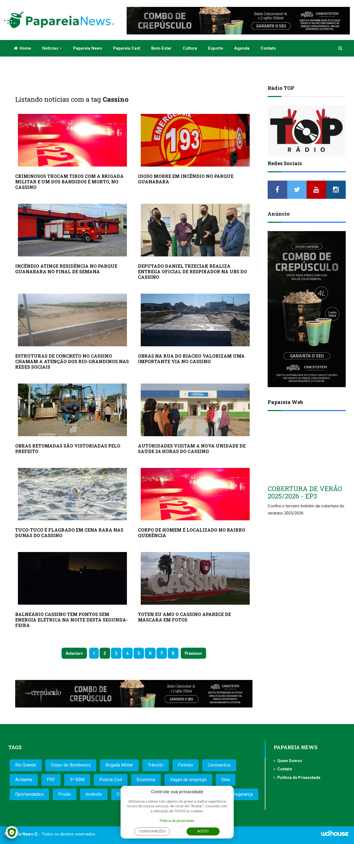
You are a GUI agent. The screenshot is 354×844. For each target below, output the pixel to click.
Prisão (64, 794)
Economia (146, 779)
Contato (268, 48)
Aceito (203, 831)
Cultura (190, 48)
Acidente (23, 779)
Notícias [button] (52, 48)
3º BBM (77, 779)
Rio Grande (25, 765)
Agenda (241, 48)
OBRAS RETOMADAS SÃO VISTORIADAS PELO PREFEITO (67, 448)
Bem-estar (161, 48)
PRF (51, 779)
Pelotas (185, 765)
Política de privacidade (177, 821)
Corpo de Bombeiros (71, 765)
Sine (225, 779)
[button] (340, 48)
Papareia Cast (126, 48)
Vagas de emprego (188, 779)
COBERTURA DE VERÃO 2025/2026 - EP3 (305, 492)
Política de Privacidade (298, 777)
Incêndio (94, 794)
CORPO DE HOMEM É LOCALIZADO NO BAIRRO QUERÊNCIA (191, 532)
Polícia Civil (110, 779)
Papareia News (87, 48)
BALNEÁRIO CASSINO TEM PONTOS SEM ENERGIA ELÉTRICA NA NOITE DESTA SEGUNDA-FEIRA (71, 619)
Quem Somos (289, 761)
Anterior (73, 653)
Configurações (152, 831)
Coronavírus (219, 765)
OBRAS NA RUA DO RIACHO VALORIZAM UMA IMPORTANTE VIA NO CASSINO (191, 358)
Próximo (192, 653)
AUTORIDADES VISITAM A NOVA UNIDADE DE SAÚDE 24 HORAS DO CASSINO (192, 448)
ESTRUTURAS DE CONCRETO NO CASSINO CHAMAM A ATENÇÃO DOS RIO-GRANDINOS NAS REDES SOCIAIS (72, 361)
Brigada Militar (119, 765)
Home (22, 48)
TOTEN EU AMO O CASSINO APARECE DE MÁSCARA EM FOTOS (184, 617)
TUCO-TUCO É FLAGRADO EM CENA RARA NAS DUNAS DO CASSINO (69, 532)
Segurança (243, 794)
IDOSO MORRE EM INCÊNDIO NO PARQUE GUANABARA (185, 178)
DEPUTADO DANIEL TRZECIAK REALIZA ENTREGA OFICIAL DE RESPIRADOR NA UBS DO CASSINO (192, 271)
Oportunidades (29, 794)
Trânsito (155, 765)
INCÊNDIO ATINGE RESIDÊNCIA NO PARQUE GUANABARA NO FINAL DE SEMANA (66, 268)
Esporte (215, 48)
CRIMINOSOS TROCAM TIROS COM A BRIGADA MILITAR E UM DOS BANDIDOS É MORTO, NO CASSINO (69, 181)
